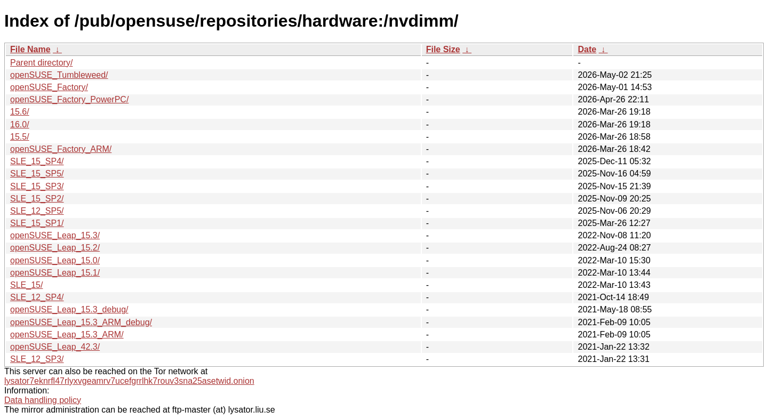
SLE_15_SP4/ (37, 161)
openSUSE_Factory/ (49, 87)
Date (587, 49)
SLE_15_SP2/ (37, 198)
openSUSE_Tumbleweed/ (59, 74)
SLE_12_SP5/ (37, 210)
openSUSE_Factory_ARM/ (60, 149)
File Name (30, 49)
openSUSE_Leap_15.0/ (55, 260)
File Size (443, 49)
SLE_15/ (26, 284)
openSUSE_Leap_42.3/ (55, 346)
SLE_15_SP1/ (37, 223)
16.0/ (19, 124)
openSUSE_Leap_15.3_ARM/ (67, 334)
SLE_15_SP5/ (37, 173)
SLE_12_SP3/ (37, 359)
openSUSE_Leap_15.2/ (55, 247)
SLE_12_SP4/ (37, 297)
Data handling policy (42, 400)
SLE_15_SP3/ (37, 186)
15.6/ (19, 111)
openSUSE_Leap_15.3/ (55, 235)
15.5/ (19, 136)
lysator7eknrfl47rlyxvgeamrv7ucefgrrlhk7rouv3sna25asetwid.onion (129, 380)
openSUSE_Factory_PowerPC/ (69, 99)
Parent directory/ (41, 62)
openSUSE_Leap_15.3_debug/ (69, 309)
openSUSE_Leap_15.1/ (55, 272)
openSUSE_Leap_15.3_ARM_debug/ (81, 322)
